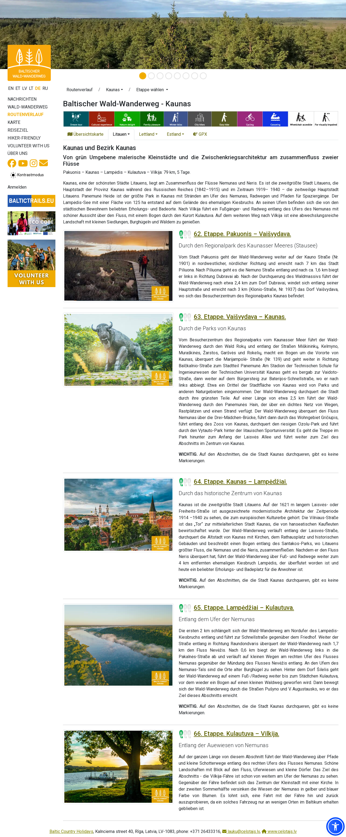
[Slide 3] (160, 75)
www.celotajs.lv (279, 831)
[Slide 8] (203, 75)
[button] (114, 90)
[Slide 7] (194, 75)
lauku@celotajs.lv (241, 831)
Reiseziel (18, 130)
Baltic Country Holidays (71, 831)
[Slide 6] (185, 75)
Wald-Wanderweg (28, 107)
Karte (14, 122)
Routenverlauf (26, 114)
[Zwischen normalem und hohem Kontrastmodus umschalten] (27, 175)
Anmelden (17, 187)
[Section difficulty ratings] (185, 234)
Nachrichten (22, 99)
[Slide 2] (151, 75)
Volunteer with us (28, 145)
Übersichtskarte (86, 134)
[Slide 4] (168, 75)
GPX (200, 134)
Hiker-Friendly (24, 138)
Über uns (18, 153)
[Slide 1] (142, 75)
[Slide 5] (177, 75)
